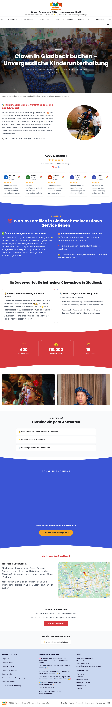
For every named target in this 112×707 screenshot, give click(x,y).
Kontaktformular (56, 623)
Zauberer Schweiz (8, 682)
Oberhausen (7, 568)
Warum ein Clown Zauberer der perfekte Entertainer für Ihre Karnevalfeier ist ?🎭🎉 (55, 678)
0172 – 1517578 (41, 617)
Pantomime (99, 19)
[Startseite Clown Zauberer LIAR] (56, 5)
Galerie (81, 19)
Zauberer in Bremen (9, 670)
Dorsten (5, 571)
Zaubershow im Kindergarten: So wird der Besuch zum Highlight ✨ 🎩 (54, 672)
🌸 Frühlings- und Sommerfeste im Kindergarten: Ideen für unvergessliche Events (53, 660)
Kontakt (64, 703)
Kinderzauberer (27, 19)
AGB (108, 703)
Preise (57, 19)
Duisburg (41, 568)
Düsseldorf (7, 574)
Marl (28, 571)
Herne (21, 571)
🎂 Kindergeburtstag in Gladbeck (56, 642)
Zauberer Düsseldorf (9, 666)
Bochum (7, 577)
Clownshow (13, 96)
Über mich (79, 703)
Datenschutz (100, 703)
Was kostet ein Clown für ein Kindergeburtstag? (50, 692)
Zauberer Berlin (7, 662)
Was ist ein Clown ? (46, 688)
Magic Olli (5, 659)
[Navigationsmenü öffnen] (108, 25)
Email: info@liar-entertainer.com (88, 666)
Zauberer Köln (7, 674)
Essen (32, 568)
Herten (14, 571)
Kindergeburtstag (44, 19)
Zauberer (12, 19)
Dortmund (18, 574)
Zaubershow (69, 19)
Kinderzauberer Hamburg (11, 685)
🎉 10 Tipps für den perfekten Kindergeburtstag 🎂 (50, 683)
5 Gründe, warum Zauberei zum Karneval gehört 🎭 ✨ (54, 667)
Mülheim (46, 571)
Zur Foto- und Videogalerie (56, 532)
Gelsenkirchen (21, 568)
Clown (4, 96)
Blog (89, 19)
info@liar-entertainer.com (68, 617)
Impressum (89, 703)
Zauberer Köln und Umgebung (13, 678)
